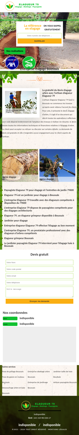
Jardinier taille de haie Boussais (62, 374)
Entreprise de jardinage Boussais (38, 385)
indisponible (27, 425)
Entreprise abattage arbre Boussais (39, 374)
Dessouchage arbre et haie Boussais (13, 390)
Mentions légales (57, 429)
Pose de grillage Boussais (13, 371)
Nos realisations (14, 51)
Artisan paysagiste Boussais (65, 382)
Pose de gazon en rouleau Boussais (13, 380)
